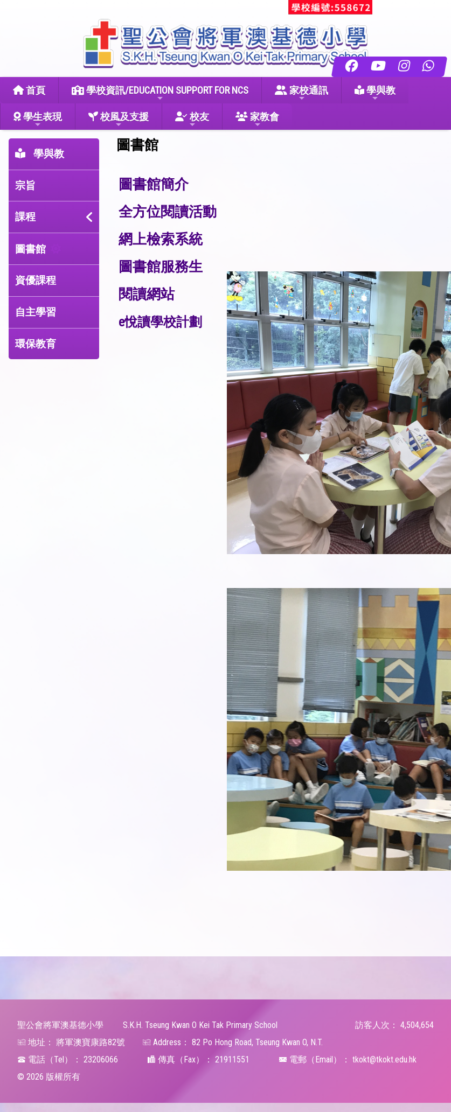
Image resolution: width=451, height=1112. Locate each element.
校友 (192, 120)
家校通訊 (301, 93)
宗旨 (25, 185)
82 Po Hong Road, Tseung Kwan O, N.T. (257, 1042)
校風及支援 (118, 120)
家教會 (257, 120)
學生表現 (37, 120)
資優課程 (35, 280)
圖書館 (30, 249)
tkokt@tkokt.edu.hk (384, 1059)
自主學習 (35, 312)
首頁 (29, 90)
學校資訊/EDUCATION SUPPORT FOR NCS (160, 93)
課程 (25, 217)
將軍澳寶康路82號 (90, 1042)
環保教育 (35, 344)
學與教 (375, 93)
